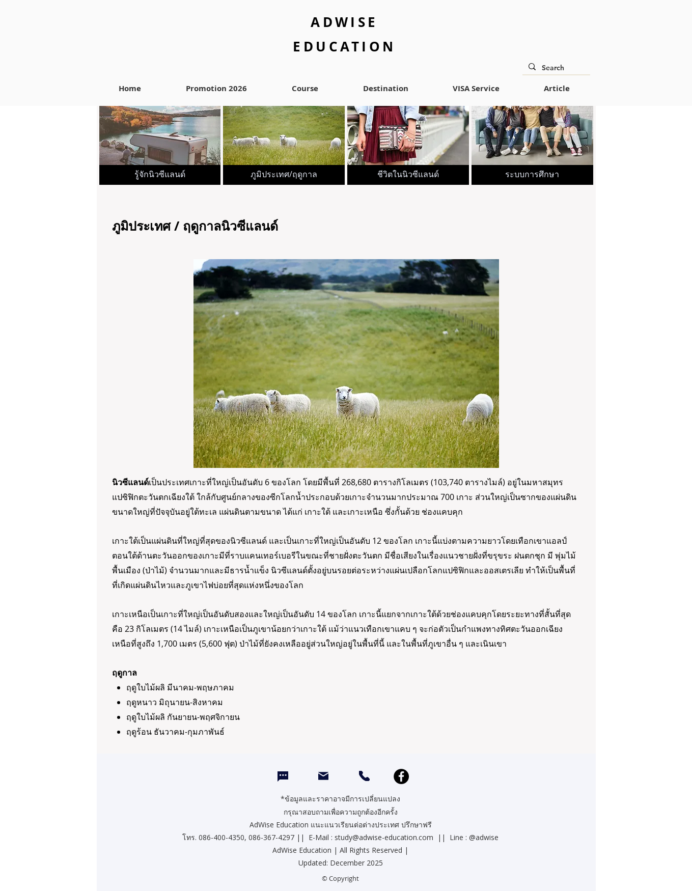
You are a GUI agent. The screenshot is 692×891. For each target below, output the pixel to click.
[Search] (555, 68)
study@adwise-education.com (384, 837)
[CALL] (364, 776)
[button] (305, 88)
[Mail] (323, 776)
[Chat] (283, 776)
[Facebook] (401, 776)
